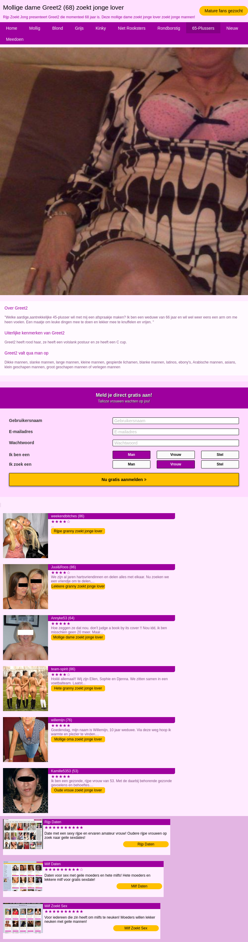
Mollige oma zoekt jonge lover (78, 739)
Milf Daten (139, 886)
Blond (57, 28)
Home (11, 28)
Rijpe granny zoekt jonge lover (78, 531)
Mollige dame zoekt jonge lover (78, 637)
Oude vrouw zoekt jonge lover (78, 790)
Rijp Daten (146, 844)
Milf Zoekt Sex (136, 928)
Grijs (79, 28)
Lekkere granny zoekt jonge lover (78, 586)
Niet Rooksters (132, 28)
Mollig (34, 28)
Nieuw (232, 28)
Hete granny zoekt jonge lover (78, 688)
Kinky (101, 28)
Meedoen (14, 39)
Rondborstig (169, 28)
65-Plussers (203, 28)
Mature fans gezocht (224, 10)
